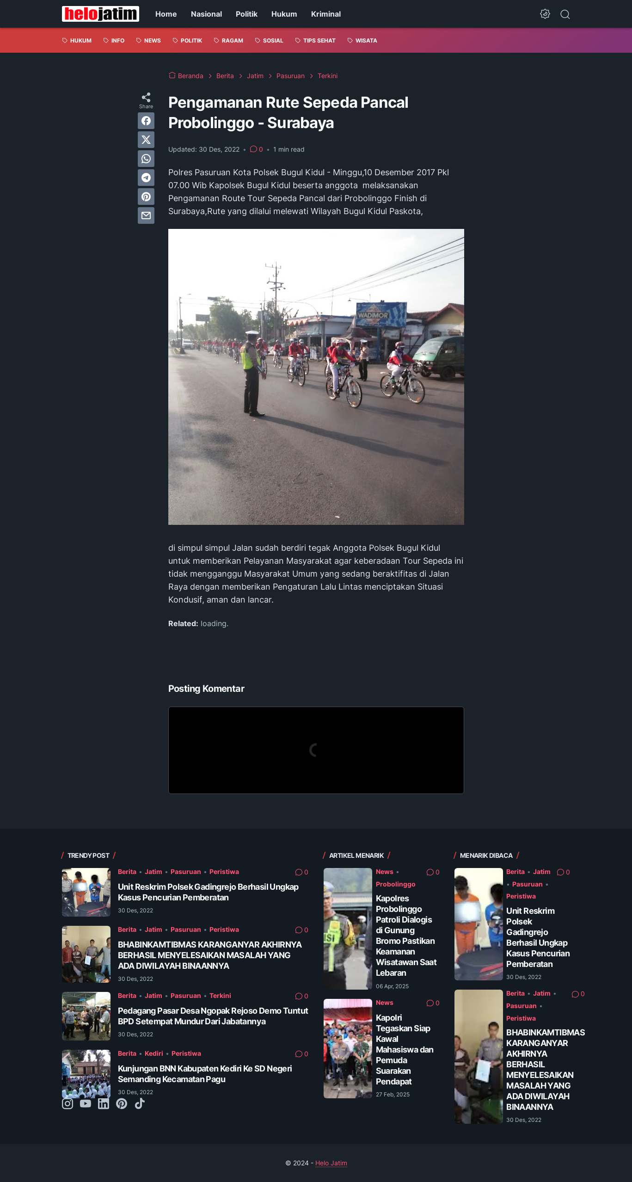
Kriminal (326, 13)
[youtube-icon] (85, 1104)
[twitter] (146, 139)
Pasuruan (186, 871)
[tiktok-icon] (139, 1104)
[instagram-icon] (67, 1104)
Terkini (220, 995)
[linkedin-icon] (103, 1104)
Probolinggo (396, 884)
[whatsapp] (146, 158)
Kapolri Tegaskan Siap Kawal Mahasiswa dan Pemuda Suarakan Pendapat (405, 1049)
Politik (247, 13)
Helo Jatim (331, 1163)
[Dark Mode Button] (545, 13)
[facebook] (146, 120)
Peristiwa (224, 871)
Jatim (153, 871)
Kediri (154, 1053)
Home (166, 13)
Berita (127, 871)
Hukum (284, 13)
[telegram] (146, 177)
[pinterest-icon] (121, 1104)
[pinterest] (146, 196)
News (384, 871)
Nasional (206, 13)
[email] (146, 215)
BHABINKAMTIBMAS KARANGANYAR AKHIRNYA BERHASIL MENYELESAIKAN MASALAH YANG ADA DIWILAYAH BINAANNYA (210, 955)
